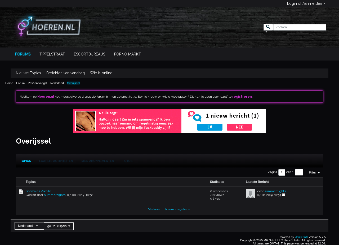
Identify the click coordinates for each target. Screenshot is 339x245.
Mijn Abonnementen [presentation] (98, 160)
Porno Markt (127, 54)
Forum (20, 83)
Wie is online (101, 73)
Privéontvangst (37, 83)
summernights (54, 195)
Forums (22, 54)
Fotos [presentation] (128, 160)
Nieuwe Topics (28, 73)
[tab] (25, 160)
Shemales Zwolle (38, 191)
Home (9, 83)
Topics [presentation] (25, 160)
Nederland (57, 83)
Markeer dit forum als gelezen (169, 209)
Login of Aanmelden (306, 3)
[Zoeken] (299, 27)
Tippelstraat (52, 54)
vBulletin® (301, 237)
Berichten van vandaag (65, 73)
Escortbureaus (89, 54)
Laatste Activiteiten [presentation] (56, 160)
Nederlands (28, 226)
